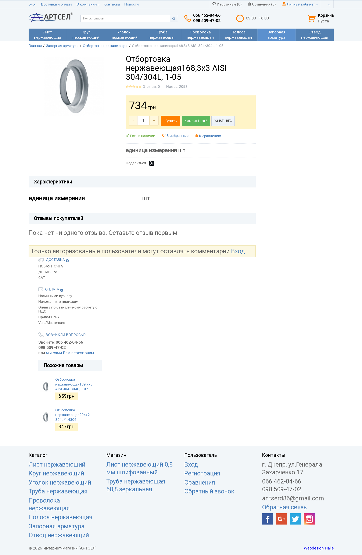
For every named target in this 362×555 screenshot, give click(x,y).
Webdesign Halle (319, 548)
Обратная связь (284, 507)
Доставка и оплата (56, 4)
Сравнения (199, 482)
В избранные (177, 136)
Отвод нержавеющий (59, 535)
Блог (32, 4)
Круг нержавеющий (56, 473)
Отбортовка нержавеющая (105, 46)
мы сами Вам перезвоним (70, 352)
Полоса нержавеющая (60, 517)
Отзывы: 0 (151, 86)
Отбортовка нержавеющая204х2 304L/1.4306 (72, 415)
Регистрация (202, 473)
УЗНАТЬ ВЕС (223, 121)
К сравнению (210, 136)
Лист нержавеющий (57, 464)
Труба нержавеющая (58, 491)
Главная (35, 46)
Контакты (112, 4)
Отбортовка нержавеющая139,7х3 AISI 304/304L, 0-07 (74, 384)
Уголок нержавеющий (60, 482)
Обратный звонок (209, 491)
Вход (238, 251)
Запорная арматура (62, 46)
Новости (131, 4)
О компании (87, 4)
